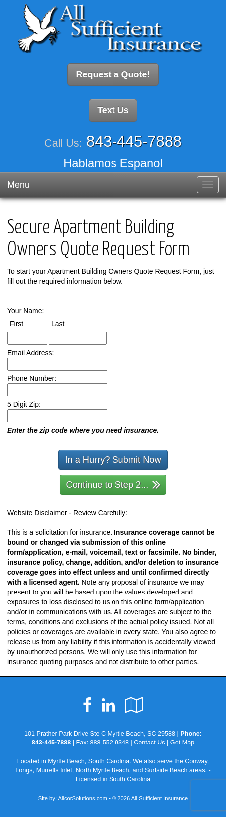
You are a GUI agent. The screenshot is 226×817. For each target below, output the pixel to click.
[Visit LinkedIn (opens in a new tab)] (108, 705)
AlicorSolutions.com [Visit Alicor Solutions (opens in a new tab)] (82, 798)
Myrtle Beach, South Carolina (88, 761)
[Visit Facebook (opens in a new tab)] (87, 705)
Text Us (113, 110)
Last (67, 323)
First (26, 323)
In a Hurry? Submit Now (113, 460)
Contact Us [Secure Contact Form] (149, 742)
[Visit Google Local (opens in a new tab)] (134, 705)
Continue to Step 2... (113, 484)
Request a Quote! (113, 74)
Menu (18, 185)
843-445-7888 (134, 141)
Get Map (182, 742)
